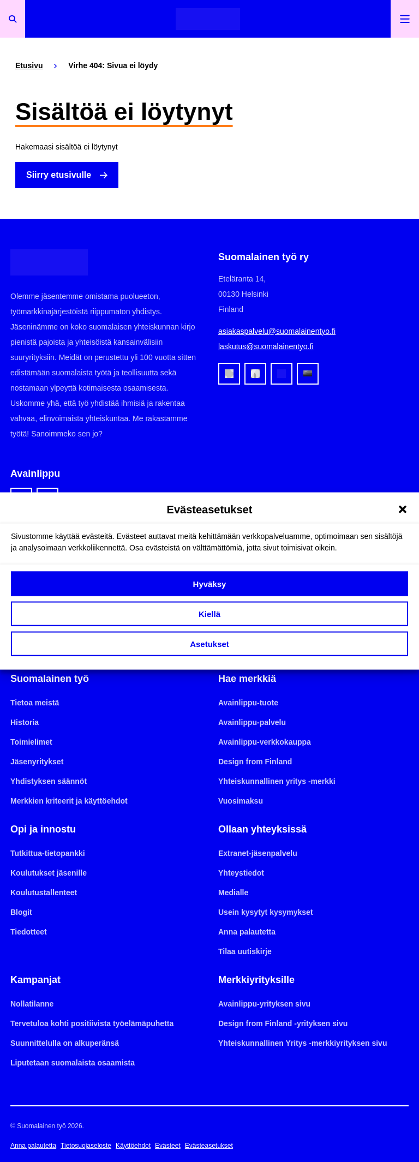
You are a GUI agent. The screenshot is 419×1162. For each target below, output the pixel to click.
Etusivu (29, 65)
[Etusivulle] (208, 19)
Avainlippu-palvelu (252, 722)
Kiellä (209, 613)
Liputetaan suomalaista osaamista (72, 1062)
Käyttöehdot (133, 1145)
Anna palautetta (247, 931)
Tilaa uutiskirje (245, 951)
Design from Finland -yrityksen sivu (283, 1023)
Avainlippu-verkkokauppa (264, 742)
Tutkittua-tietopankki (47, 853)
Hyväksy (209, 583)
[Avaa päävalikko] (405, 19)
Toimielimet (31, 742)
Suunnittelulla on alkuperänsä (64, 1043)
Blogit (21, 912)
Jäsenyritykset (36, 761)
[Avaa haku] (12, 19)
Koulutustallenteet (43, 892)
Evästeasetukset (209, 1145)
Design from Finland (255, 761)
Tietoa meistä (34, 702)
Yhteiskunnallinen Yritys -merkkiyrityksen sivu (302, 1043)
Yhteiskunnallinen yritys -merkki (277, 781)
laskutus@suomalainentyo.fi (266, 346)
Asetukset (209, 643)
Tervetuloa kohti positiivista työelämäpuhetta (91, 1023)
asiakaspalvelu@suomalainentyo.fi (277, 331)
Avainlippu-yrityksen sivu (264, 1003)
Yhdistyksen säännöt (48, 781)
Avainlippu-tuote (248, 702)
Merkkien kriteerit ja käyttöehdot (69, 800)
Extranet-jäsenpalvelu (257, 853)
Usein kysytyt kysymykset (265, 912)
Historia (24, 722)
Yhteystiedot (241, 872)
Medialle (233, 892)
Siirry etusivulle (58, 174)
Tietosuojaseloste (86, 1145)
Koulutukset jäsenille (48, 872)
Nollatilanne (31, 1003)
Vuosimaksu (240, 800)
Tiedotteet (28, 931)
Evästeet (168, 1145)
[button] (402, 509)
